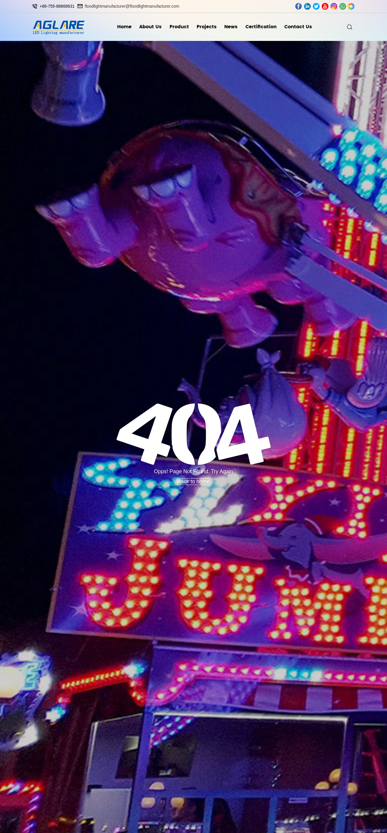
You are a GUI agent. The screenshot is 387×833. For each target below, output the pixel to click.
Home (124, 27)
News (230, 27)
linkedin (307, 6)
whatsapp (342, 6)
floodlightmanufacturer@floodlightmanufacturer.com (132, 6)
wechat (351, 6)
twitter (316, 6)
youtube (325, 6)
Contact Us (298, 27)
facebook (298, 6)
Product (179, 27)
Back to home (193, 481)
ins (333, 6)
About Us (150, 27)
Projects (207, 27)
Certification (261, 27)
